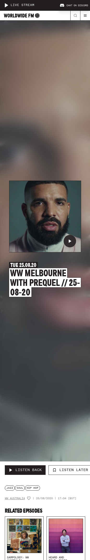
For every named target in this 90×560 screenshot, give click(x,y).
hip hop (32, 487)
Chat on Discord (74, 5)
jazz (9, 487)
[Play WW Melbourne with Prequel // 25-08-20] (70, 241)
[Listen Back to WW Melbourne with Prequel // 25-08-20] (25, 470)
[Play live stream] (6, 5)
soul (20, 487)
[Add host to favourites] (29, 498)
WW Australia (15, 498)
